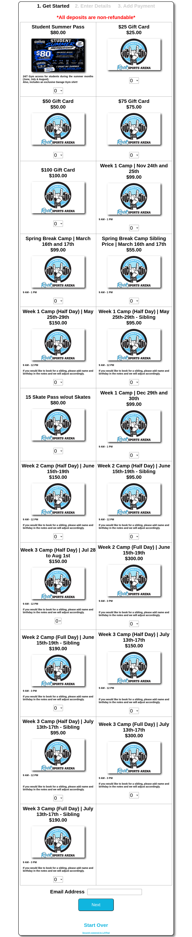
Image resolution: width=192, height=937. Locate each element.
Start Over (96, 925)
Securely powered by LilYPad (96, 933)
